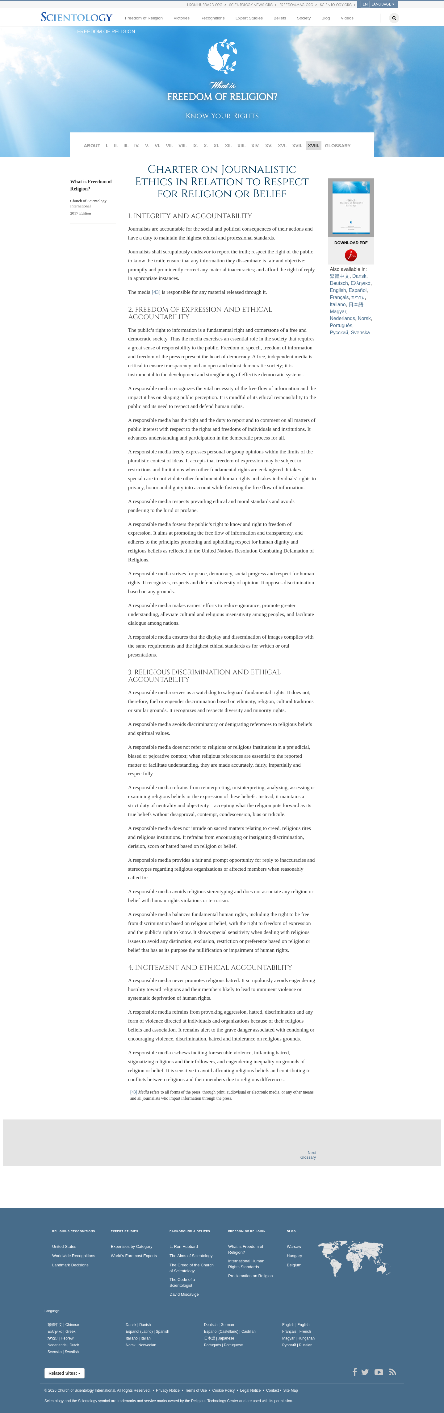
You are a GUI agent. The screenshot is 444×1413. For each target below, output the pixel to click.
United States (64, 1246)
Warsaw (294, 1246)
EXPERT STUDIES (124, 1231)
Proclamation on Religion (250, 1275)
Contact (272, 1390)
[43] (156, 292)
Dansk (359, 276)
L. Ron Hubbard (184, 1246)
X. (206, 145)
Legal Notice (250, 1390)
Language (376, 4)
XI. (216, 145)
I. (107, 145)
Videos (347, 18)
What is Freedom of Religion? (245, 1249)
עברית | (60, 1338)
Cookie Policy (223, 1390)
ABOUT (92, 145)
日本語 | (219, 1338)
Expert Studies (249, 18)
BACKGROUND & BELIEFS (190, 1231)
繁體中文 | (63, 1325)
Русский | (297, 1345)
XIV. (255, 145)
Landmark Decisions (70, 1265)
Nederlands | (63, 1345)
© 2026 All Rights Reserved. (97, 1390)
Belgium (294, 1265)
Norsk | (141, 1345)
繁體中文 (340, 276)
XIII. (241, 145)
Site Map (290, 1390)
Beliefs (280, 18)
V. (147, 145)
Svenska (360, 332)
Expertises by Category (131, 1246)
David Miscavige (184, 1294)
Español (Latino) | (147, 1331)
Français (339, 297)
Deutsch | (219, 1325)
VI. (157, 145)
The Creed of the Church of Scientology (192, 1268)
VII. (169, 145)
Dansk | (138, 1325)
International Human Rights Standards (246, 1264)
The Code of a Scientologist (182, 1282)
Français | (296, 1331)
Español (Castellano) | (230, 1331)
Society (304, 18)
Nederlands (342, 318)
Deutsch (339, 283)
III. (126, 145)
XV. (268, 145)
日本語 (356, 304)
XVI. (282, 145)
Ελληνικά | (62, 1331)
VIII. (182, 145)
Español (358, 290)
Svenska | (63, 1352)
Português (341, 325)
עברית (358, 297)
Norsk (364, 318)
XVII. (297, 145)
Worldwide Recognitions (73, 1255)
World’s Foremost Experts (134, 1255)
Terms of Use (196, 1390)
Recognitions (212, 18)
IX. (195, 145)
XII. (228, 145)
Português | (223, 1345)
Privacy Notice (168, 1390)
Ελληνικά (361, 283)
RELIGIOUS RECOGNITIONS (73, 1231)
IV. (137, 145)
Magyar (338, 311)
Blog (325, 18)
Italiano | (138, 1338)
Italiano (338, 304)
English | (296, 1325)
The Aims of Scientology (191, 1255)
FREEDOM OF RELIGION (106, 31)
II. (116, 145)
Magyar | (298, 1338)
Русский (339, 332)
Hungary (294, 1255)
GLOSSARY (338, 145)
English (338, 290)
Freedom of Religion (144, 18)
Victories (182, 18)
